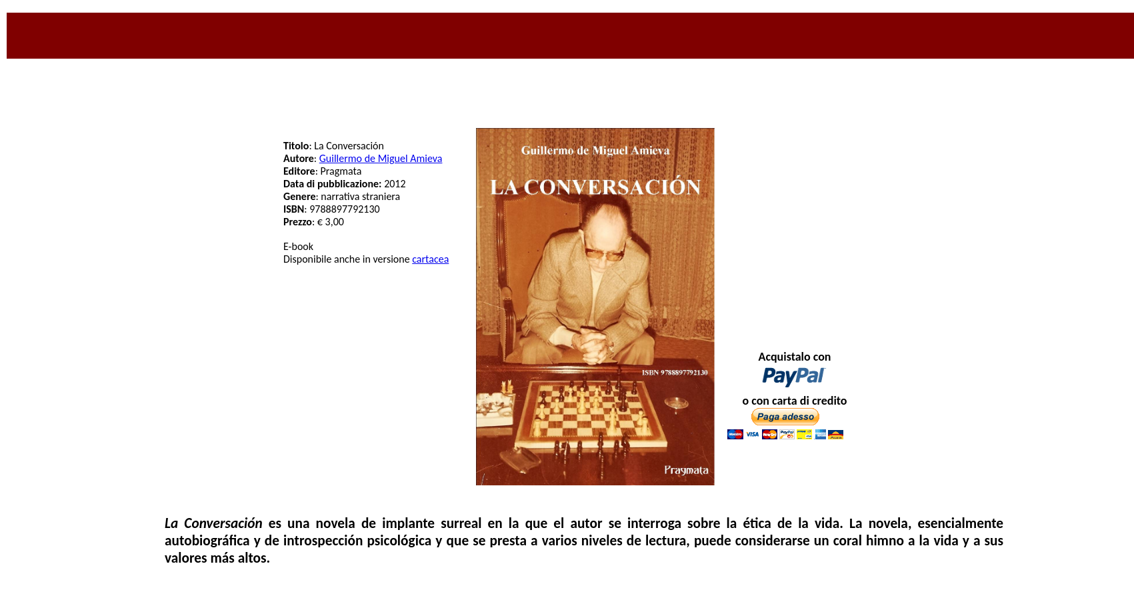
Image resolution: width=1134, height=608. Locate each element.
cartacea (430, 259)
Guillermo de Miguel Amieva (381, 158)
